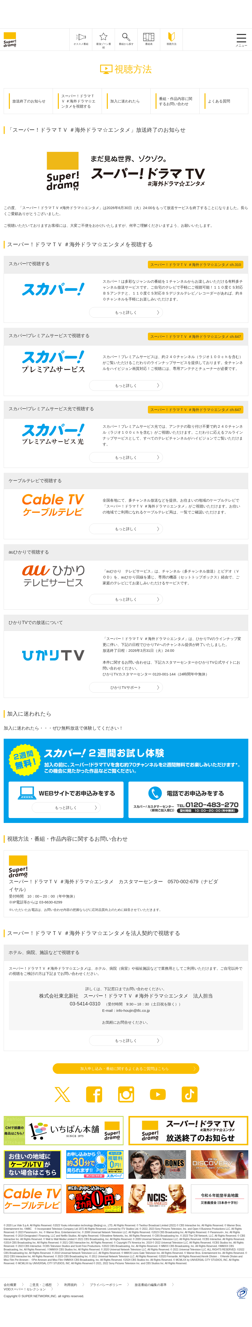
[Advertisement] (126, 13)
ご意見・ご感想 (44, 1285)
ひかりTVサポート (125, 687)
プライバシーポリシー (109, 1285)
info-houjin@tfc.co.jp (133, 1010)
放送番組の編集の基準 (154, 1285)
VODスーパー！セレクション (28, 1289)
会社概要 (13, 1285)
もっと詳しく (126, 312)
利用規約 (74, 1285)
